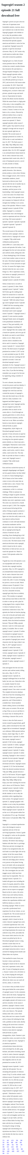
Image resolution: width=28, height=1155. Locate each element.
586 (3, 1146)
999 (17, 1146)
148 (8, 1140)
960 (21, 1140)
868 (12, 1142)
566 (3, 1153)
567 (3, 1144)
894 (3, 1151)
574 (8, 1146)
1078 (23, 1151)
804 (22, 1149)
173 (8, 1153)
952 (17, 1144)
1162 (4, 1149)
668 (16, 1142)
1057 (18, 1151)
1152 (12, 1146)
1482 (13, 1151)
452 (13, 1144)
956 (17, 1140)
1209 (8, 1151)
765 (3, 1142)
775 (3, 1140)
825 (17, 1149)
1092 (8, 1144)
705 (21, 1144)
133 (8, 1149)
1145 (13, 1149)
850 (21, 1142)
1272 (12, 1140)
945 (8, 1142)
